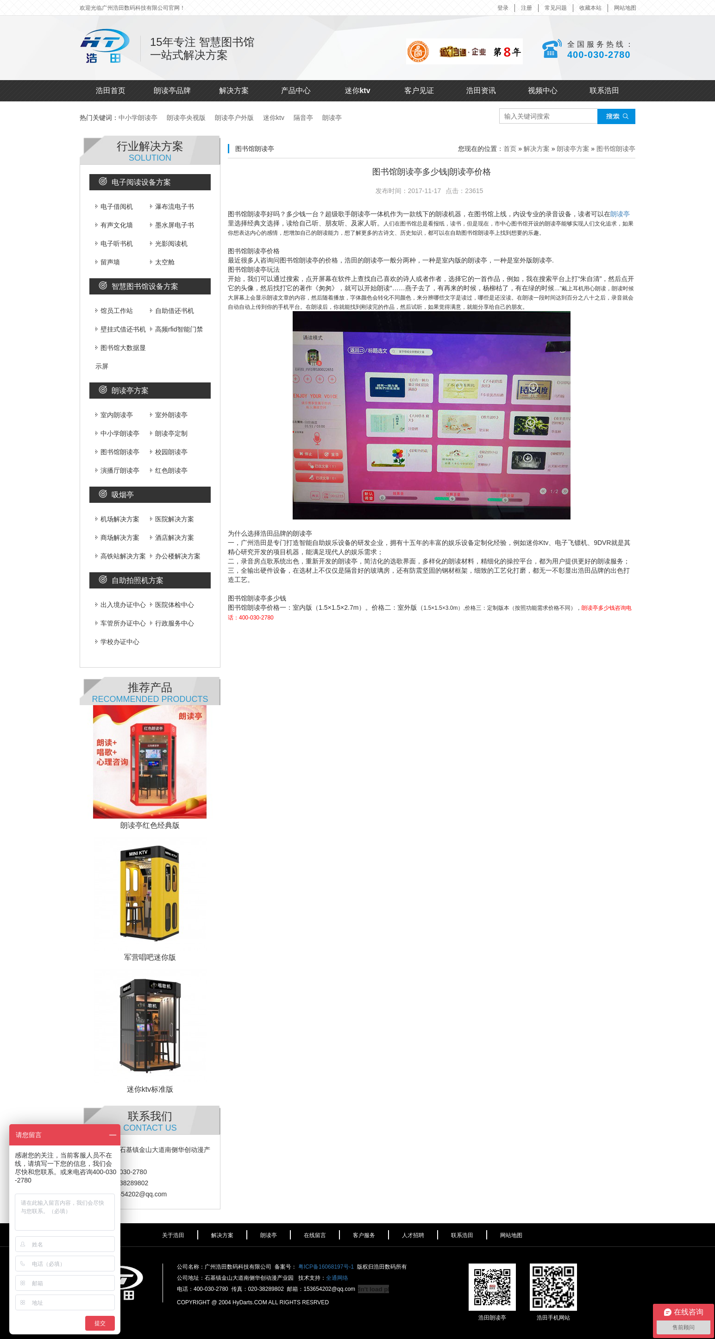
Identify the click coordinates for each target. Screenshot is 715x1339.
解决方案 (234, 90)
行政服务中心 (172, 623)
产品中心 (296, 90)
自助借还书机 (172, 310)
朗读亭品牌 (172, 90)
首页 (509, 148)
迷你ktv (357, 90)
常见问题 (556, 8)
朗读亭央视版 (186, 117)
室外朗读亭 (169, 415)
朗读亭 (332, 117)
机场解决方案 (117, 519)
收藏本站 (590, 8)
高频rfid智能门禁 (176, 329)
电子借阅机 (114, 206)
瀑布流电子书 (172, 206)
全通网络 (337, 1278)
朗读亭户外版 (234, 117)
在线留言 (315, 1235)
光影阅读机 (169, 243)
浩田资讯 (481, 90)
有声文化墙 (114, 225)
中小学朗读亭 (138, 117)
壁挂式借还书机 (120, 329)
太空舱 (162, 262)
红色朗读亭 (169, 470)
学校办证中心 (117, 641)
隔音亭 (303, 117)
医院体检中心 (172, 604)
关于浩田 (173, 1235)
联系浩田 (604, 90)
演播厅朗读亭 (117, 470)
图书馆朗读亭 (117, 452)
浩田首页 (110, 90)
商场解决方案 (117, 537)
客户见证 (419, 90)
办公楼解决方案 (175, 556)
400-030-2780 (599, 55)
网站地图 (625, 8)
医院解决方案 (172, 519)
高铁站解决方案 (120, 556)
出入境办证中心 (120, 604)
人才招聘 (413, 1235)
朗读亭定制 (169, 433)
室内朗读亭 (114, 415)
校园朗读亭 (169, 452)
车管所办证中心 (120, 623)
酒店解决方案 (172, 537)
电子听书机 (114, 243)
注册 (526, 8)
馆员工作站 (114, 310)
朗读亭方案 (573, 148)
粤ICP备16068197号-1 (326, 1267)
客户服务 (364, 1235)
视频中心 (543, 90)
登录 (502, 8)
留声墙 (107, 262)
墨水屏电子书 (172, 225)
